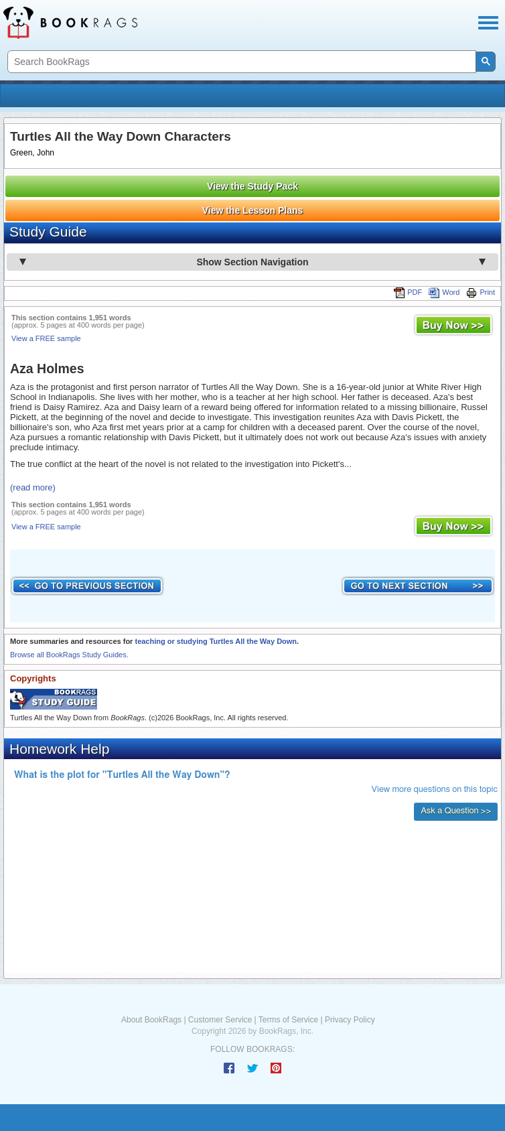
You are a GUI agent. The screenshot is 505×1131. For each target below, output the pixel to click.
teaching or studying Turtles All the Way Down (216, 641)
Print (480, 292)
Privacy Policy (350, 1019)
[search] (240, 62)
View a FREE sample (46, 338)
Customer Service (220, 1019)
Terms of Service (288, 1019)
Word (444, 292)
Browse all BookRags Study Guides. (69, 655)
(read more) (33, 487)
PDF (408, 292)
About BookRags (151, 1019)
